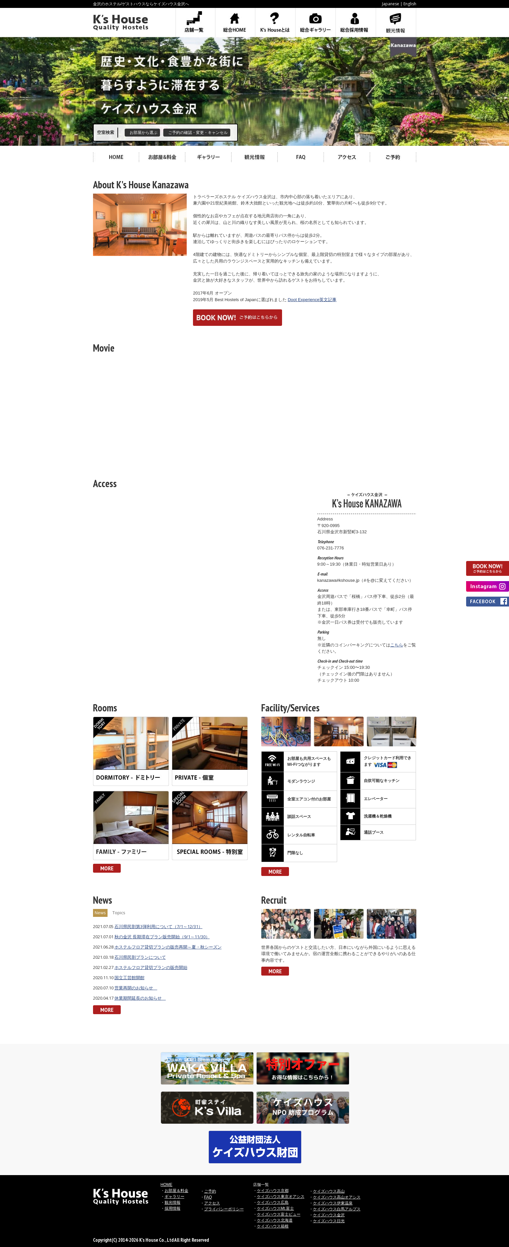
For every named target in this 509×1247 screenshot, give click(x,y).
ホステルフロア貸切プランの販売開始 (150, 967)
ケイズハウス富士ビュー (279, 1214)
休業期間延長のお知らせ (140, 998)
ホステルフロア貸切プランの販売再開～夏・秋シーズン (168, 947)
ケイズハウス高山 (329, 1191)
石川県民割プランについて (140, 957)
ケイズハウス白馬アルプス (337, 1209)
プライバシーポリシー (224, 1209)
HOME (167, 1184)
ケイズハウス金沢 (329, 1215)
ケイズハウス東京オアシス (280, 1196)
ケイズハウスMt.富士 (275, 1208)
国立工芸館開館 (129, 978)
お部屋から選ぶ (143, 132)
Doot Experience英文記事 (312, 299)
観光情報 (172, 1202)
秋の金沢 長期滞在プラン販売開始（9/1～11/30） (162, 937)
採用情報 (172, 1208)
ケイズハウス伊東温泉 (333, 1203)
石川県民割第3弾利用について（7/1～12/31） (158, 926)
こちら (396, 644)
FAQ (208, 1197)
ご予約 (210, 1191)
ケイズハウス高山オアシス (337, 1197)
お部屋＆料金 (176, 1190)
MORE (106, 868)
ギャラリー (174, 1196)
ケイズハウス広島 (273, 1202)
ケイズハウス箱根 (273, 1226)
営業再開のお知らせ (135, 988)
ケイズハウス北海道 (275, 1220)
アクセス (212, 1203)
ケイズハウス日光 (329, 1221)
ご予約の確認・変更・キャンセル (198, 132)
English (409, 4)
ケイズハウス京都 (273, 1190)
